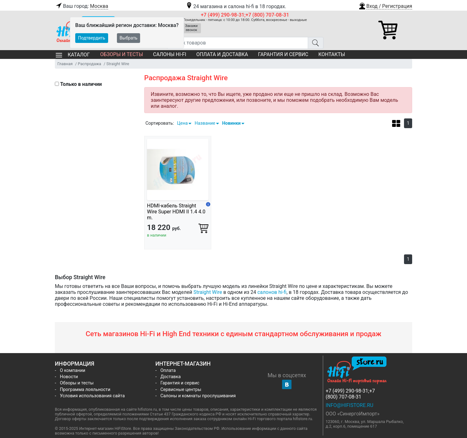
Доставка (170, 376)
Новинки (231, 123)
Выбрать (129, 37)
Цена (182, 123)
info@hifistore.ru (349, 405)
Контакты (331, 54)
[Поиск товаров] (237, 43)
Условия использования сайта (92, 396)
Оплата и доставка (222, 54)
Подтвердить (91, 37)
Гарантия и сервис (283, 54)
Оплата (168, 370)
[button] (385, 5)
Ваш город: (81, 6)
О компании (72, 370)
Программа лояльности (85, 389)
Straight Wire (207, 292)
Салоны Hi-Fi (169, 54)
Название (205, 123)
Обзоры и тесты (121, 54)
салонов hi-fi (271, 292)
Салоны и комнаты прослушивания (198, 396)
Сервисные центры (180, 389)
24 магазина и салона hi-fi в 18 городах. (235, 6)
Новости (69, 376)
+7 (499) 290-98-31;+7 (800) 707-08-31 (245, 15)
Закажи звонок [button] (191, 28)
